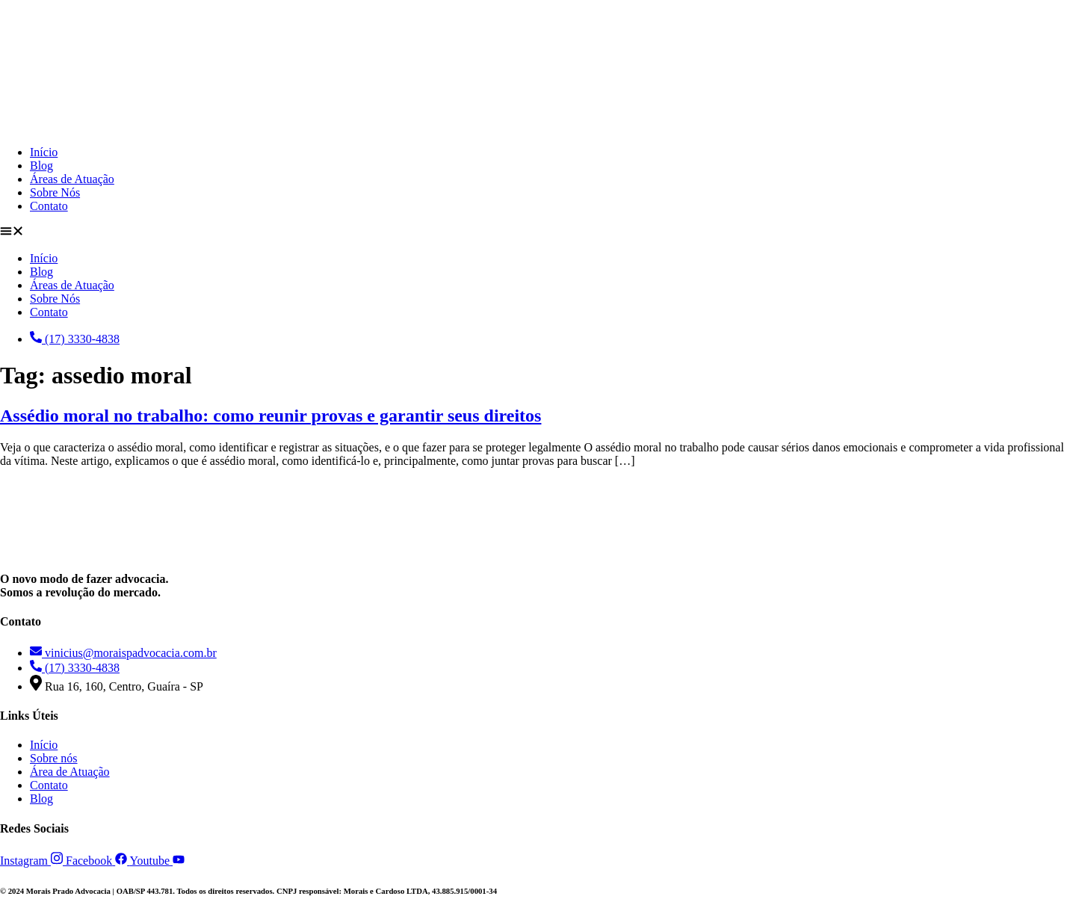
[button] (538, 232)
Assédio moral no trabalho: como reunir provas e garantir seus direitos (270, 415)
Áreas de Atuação (72, 179)
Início (44, 152)
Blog (41, 165)
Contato (49, 206)
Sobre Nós (55, 192)
